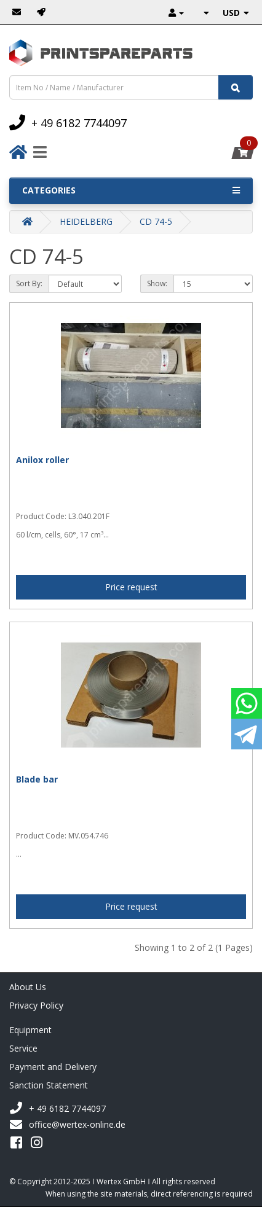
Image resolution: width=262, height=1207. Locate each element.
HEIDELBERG (86, 221)
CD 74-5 (156, 221)
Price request (131, 587)
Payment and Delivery (53, 1066)
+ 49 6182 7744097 (57, 1108)
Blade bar (37, 779)
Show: (157, 283)
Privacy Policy (36, 1005)
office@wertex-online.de (67, 1125)
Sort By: (29, 283)
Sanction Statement (48, 1085)
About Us (27, 987)
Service (23, 1048)
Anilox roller (42, 460)
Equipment (30, 1030)
